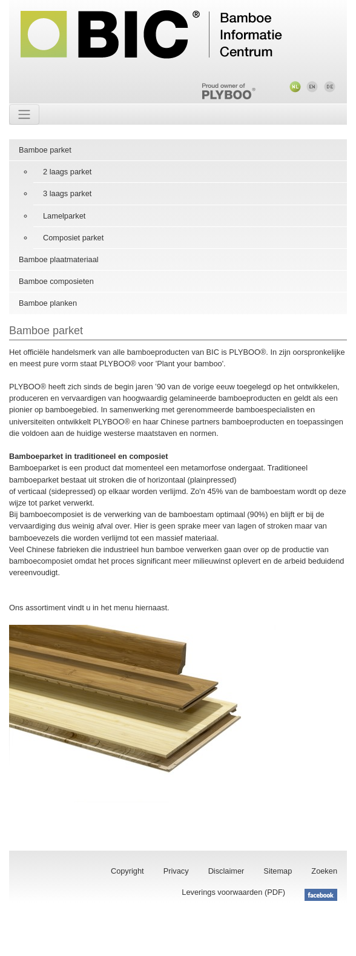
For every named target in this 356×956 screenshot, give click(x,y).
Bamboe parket (45, 149)
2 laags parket (67, 171)
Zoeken (324, 870)
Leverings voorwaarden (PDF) (233, 892)
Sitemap (277, 870)
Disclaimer (226, 870)
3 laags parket (67, 193)
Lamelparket (64, 215)
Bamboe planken (48, 303)
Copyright (127, 870)
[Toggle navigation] (24, 114)
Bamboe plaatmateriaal (59, 259)
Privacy (176, 870)
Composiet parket (73, 237)
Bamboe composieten (56, 281)
